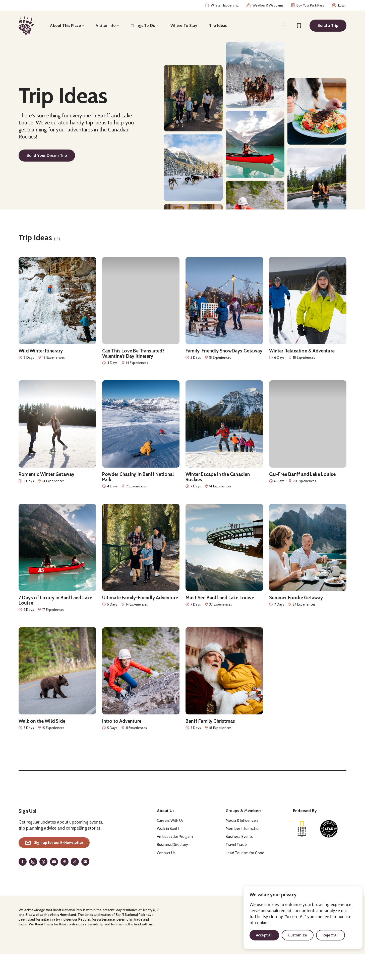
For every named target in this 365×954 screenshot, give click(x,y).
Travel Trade (236, 844)
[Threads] (43, 862)
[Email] (85, 862)
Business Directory (172, 844)
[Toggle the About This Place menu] (67, 25)
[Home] (26, 25)
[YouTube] (54, 862)
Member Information (243, 828)
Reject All (331, 935)
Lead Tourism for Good (245, 853)
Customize (297, 935)
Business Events (239, 836)
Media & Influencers (242, 820)
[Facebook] (23, 862)
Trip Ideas (218, 25)
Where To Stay (183, 25)
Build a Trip (328, 25)
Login (339, 5)
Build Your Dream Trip (47, 155)
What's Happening (221, 5)
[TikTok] (75, 862)
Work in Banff (168, 828)
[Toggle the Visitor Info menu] (107, 25)
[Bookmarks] (299, 26)
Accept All (264, 935)
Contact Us (166, 853)
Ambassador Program (175, 836)
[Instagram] (33, 862)
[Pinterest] (64, 862)
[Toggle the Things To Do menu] (144, 25)
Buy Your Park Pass (307, 5)
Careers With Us (170, 820)
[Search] (285, 25)
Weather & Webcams (265, 5)
